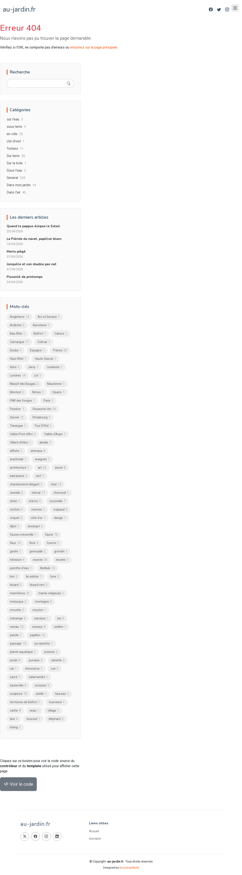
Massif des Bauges (24, 384)
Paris (48, 400)
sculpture (18, 694)
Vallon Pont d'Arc (23, 434)
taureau (62, 694)
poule (15, 660)
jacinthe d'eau (21, 568)
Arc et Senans (49, 317)
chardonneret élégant (26, 484)
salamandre (38, 677)
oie (60, 618)
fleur (15, 543)
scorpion (42, 685)
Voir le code (18, 784)
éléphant (56, 719)
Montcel (17, 392)
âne (14, 719)
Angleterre (19, 317)
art (42, 468)
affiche (16, 451)
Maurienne (56, 384)
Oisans (58, 392)
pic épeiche (44, 643)
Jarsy (33, 367)
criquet (16, 518)
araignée (42, 459)
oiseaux (38, 627)
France (60, 350)
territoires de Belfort (25, 702)
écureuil (33, 719)
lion (13, 576)
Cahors (60, 333)
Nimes (38, 392)
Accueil (94, 831)
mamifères (20, 593)
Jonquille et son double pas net (32, 264)
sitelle (41, 694)
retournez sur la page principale (93, 47)
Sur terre (16, 156)
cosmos (38, 509)
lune (54, 576)
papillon (37, 635)
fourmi (53, 543)
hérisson (17, 560)
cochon (16, 509)
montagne (43, 602)
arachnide (18, 459)
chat (56, 484)
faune (51, 535)
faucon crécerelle (23, 535)
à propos (95, 838)
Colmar (43, 342)
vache (15, 710)
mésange (18, 618)
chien (15, 501)
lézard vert (38, 585)
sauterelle (18, 685)
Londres (17, 375)
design (60, 518)
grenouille (37, 551)
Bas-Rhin (17, 333)
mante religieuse (51, 593)
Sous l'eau (16, 171)
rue (54, 669)
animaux (38, 451)
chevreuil (61, 493)
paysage (18, 643)
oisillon (60, 627)
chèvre (35, 501)
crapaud (60, 509)
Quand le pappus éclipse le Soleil (33, 226)
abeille (45, 442)
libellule (47, 568)
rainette (58, 660)
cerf (40, 476)
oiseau (16, 627)
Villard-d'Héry (20, 442)
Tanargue (18, 426)
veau (34, 710)
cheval (38, 493)
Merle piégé (16, 252)
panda (15, 635)
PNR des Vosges (22, 400)
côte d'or (38, 518)
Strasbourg (41, 417)
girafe (15, 551)
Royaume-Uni (44, 409)
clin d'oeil (16, 141)
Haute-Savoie (45, 359)
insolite (62, 560)
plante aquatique (23, 652)
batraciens (18, 476)
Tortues (15, 149)
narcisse (41, 618)
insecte (40, 560)
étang (15, 727)
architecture (19, 468)
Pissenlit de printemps (25, 277)
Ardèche (17, 325)
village (53, 710)
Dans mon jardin (21, 185)
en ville (15, 134)
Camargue (19, 342)
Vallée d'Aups (54, 434)
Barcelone (41, 325)
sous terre (16, 127)
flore (33, 543)
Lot (37, 375)
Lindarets (54, 367)
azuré (60, 468)
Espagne (37, 350)
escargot (35, 526)
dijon (14, 526)
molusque (18, 602)
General (16, 178)
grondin (60, 551)
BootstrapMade (129, 867)
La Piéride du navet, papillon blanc (34, 239)
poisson (51, 652)
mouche (17, 610)
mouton (39, 610)
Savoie (17, 417)
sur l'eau (15, 119)
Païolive (17, 409)
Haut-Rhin (18, 359)
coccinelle (57, 501)
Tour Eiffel (42, 426)
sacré (15, 677)
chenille (16, 493)
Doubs (15, 350)
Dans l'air (16, 193)
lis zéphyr (34, 576)
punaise (35, 660)
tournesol (57, 702)
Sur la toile (16, 163)
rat (13, 669)
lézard (15, 585)
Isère (14, 367)
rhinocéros (33, 669)
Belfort (40, 333)
